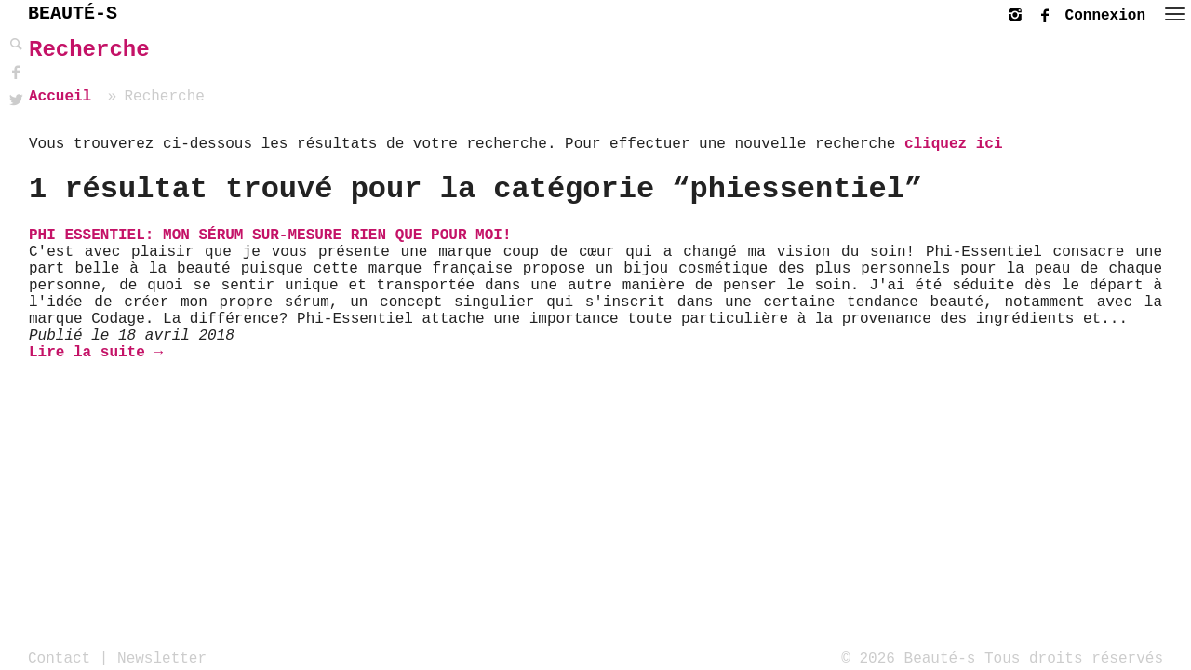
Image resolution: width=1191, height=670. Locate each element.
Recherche (89, 49)
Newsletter (162, 658)
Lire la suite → (96, 352)
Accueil (60, 96)
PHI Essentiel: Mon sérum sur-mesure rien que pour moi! (270, 235)
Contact (59, 658)
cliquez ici (953, 144)
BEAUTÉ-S (72, 13)
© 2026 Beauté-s (908, 658)
